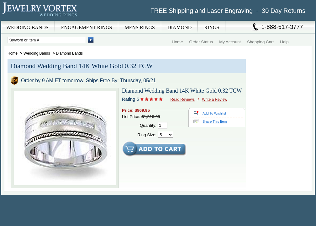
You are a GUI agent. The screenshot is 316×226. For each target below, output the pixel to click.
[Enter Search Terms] (47, 40)
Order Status (201, 42)
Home (177, 42)
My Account (230, 42)
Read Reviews (183, 99)
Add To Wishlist (214, 113)
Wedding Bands (37, 53)
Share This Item (215, 121)
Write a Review (214, 99)
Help (284, 42)
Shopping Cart (260, 42)
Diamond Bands (69, 53)
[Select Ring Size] (165, 135)
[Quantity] (162, 125)
